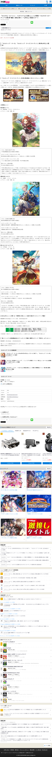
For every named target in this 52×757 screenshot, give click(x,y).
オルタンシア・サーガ (5, 413)
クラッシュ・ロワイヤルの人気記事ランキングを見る (10, 635)
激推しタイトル (28, 11)
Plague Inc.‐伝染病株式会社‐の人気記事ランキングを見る (10, 624)
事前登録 (22, 11)
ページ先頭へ (48, 745)
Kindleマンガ (18, 430)
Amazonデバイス (27, 430)
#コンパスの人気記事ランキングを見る (8, 602)
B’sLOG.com (44, 749)
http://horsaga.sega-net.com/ (12, 394)
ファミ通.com (38, 749)
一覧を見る (49, 427)
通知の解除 (32, 749)
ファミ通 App (5, 2)
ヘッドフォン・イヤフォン (7, 430)
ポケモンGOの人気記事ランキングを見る (8, 630)
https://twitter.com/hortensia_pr (12, 396)
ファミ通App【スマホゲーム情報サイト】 (9, 8)
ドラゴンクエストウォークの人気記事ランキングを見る (11, 608)
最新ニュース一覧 (21, 8)
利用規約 (12, 749)
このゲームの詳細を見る (7, 383)
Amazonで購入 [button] (10, 463)
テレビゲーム (35, 430)
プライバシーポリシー (24, 749)
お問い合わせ (6, 749)
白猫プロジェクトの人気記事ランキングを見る (9, 613)
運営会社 (17, 749)
